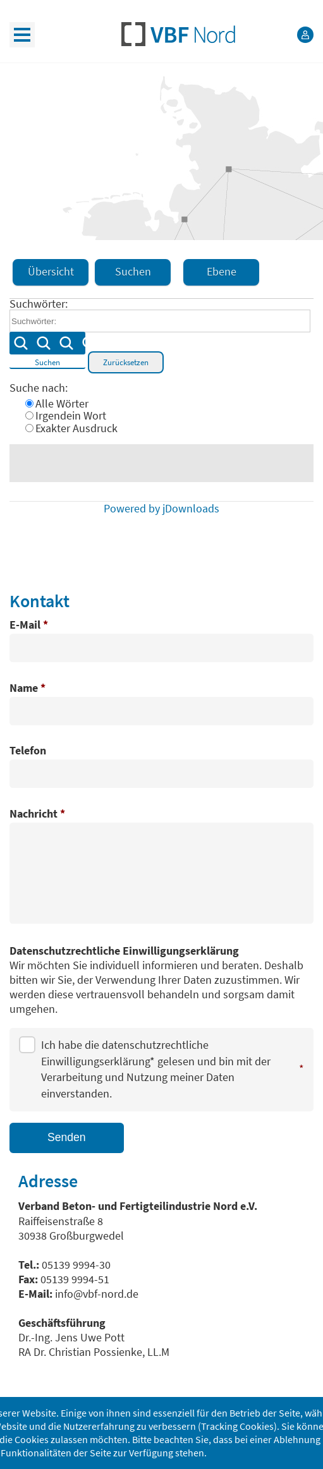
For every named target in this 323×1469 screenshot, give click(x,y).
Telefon (27, 751)
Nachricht (37, 814)
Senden (66, 1137)
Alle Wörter (61, 404)
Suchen (47, 350)
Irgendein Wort (70, 416)
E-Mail (28, 625)
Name (27, 688)
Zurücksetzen (126, 362)
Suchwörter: (38, 304)
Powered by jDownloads (161, 509)
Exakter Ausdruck (76, 428)
